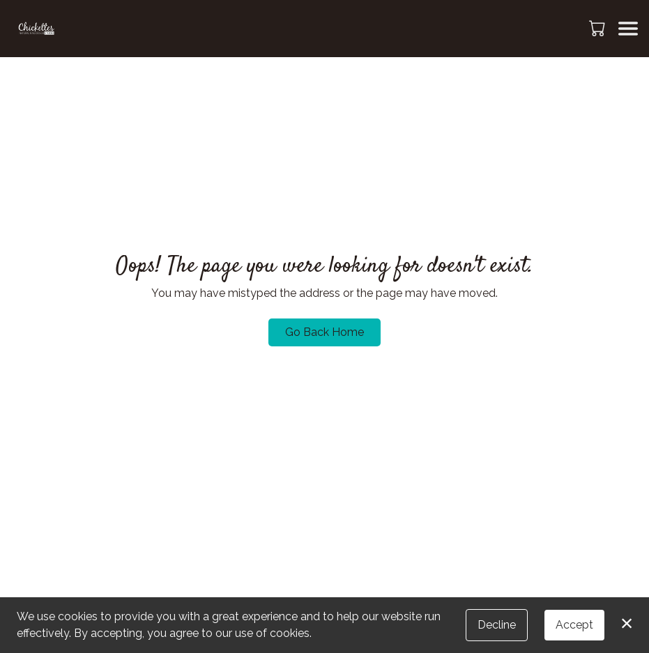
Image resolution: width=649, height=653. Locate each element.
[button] (598, 28)
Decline (497, 624)
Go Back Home (324, 332)
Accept (574, 624)
